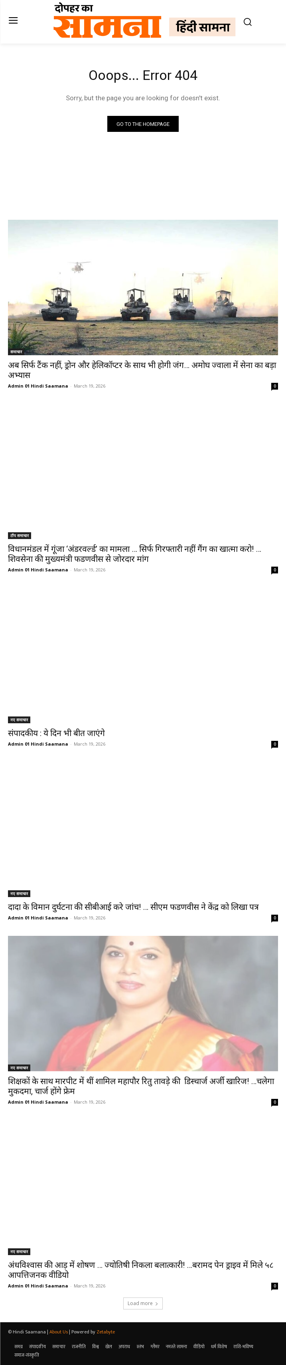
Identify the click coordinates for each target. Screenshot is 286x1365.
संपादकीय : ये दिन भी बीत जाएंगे (56, 733)
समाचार (16, 351)
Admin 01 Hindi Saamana (38, 386)
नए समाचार (19, 719)
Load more (143, 1303)
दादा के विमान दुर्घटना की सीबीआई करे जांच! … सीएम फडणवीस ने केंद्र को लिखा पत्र (133, 907)
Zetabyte (106, 1332)
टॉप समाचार (19, 535)
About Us (58, 1332)
